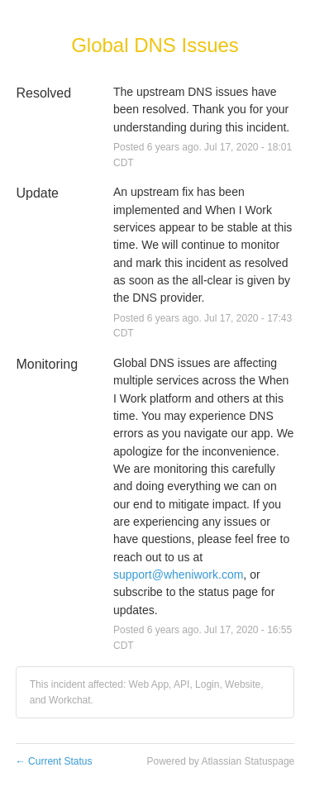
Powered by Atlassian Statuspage (220, 761)
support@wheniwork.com (178, 574)
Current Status (54, 761)
